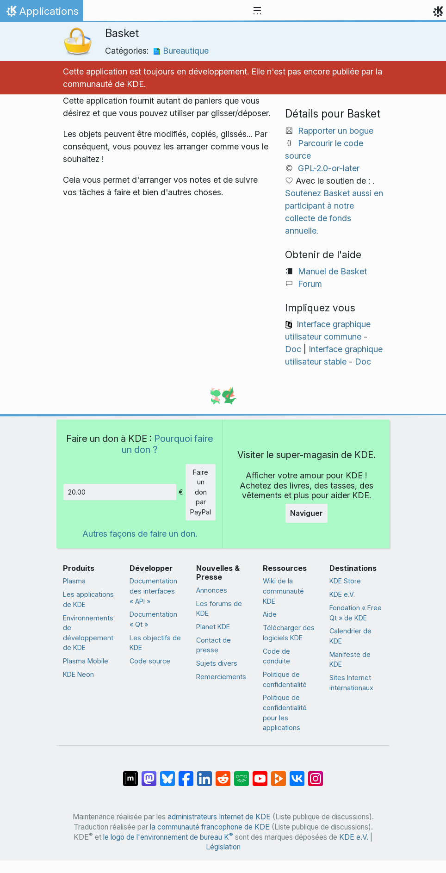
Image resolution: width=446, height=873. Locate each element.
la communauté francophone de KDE (210, 827)
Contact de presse (213, 645)
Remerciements (221, 677)
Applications (41, 13)
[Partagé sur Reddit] (223, 774)
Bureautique (181, 51)
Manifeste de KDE (350, 659)
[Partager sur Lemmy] (241, 774)
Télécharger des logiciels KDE (289, 633)
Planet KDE (213, 627)
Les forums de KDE (219, 609)
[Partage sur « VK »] (297, 774)
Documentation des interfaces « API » (153, 591)
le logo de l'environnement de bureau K (168, 837)
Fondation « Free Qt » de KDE (355, 613)
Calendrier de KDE (350, 636)
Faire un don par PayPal (200, 492)
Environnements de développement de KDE (88, 633)
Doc (293, 349)
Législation (223, 846)
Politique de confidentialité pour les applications (285, 712)
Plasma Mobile (85, 661)
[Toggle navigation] (257, 11)
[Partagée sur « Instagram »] (315, 774)
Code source (150, 661)
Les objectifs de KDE (155, 643)
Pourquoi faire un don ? (167, 444)
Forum (310, 284)
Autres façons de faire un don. (139, 534)
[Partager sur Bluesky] (167, 774)
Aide (270, 614)
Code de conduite (276, 656)
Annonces (211, 590)
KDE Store (345, 581)
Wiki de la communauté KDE (283, 591)
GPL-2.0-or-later (328, 168)
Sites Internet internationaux (351, 683)
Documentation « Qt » (153, 619)
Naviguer (306, 513)
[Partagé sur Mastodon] (149, 774)
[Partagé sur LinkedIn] (204, 774)
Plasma (74, 581)
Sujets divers (216, 663)
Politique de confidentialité (285, 679)
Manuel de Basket (332, 271)
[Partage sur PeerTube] (278, 774)
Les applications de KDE (88, 599)
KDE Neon (78, 674)
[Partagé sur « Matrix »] (130, 774)
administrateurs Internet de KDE (219, 816)
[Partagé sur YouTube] (260, 774)
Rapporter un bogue (335, 131)
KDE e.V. (342, 594)
